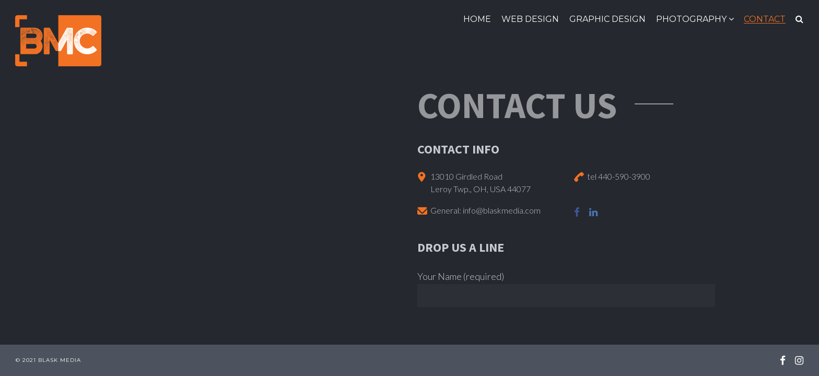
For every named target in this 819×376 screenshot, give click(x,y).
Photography (691, 19)
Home (477, 19)
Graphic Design (607, 19)
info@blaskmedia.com (502, 210)
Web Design (530, 19)
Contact (765, 19)
